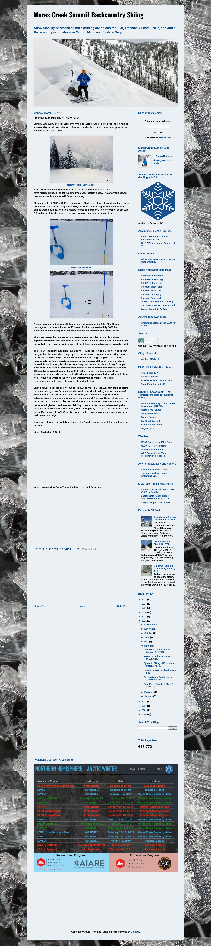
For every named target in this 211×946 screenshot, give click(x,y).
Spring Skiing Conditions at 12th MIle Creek (158, 678)
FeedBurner (164, 137)
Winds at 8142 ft (149, 376)
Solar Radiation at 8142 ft (154, 384)
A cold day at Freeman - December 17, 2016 (165, 518)
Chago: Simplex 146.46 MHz (155, 502)
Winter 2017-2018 (150, 359)
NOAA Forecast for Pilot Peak (156, 442)
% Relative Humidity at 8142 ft (156, 380)
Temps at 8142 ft (149, 373)
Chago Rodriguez (165, 156)
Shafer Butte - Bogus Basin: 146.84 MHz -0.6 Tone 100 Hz (156, 497)
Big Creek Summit (150, 421)
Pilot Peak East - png (152, 279)
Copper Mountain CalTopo (154, 309)
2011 (144, 701)
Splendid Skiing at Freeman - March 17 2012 (159, 664)
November (150, 628)
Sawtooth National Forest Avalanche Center (154, 474)
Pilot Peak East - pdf (151, 283)
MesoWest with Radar (152, 449)
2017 (144, 603)
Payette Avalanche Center (154, 469)
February (149, 692)
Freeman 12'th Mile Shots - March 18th (157, 657)
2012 (144, 621)
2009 (144, 710)
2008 (144, 714)
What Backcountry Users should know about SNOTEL (158, 404)
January (148, 696)
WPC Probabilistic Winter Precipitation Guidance (154, 454)
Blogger (135, 932)
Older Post (122, 606)
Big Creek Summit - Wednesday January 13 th (164, 569)
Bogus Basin (148, 428)
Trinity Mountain (149, 413)
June (147, 637)
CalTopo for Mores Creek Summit (158, 305)
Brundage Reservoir (151, 424)
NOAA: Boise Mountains (153, 446)
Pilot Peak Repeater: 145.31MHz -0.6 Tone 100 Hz (157, 490)
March (147, 646)
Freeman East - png (151, 294)
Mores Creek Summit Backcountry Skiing (88, 14)
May (146, 641)
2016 (144, 608)
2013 (144, 616)
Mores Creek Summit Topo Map (157, 301)
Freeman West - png (151, 287)
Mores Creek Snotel (151, 409)
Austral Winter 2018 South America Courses (154, 238)
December (150, 624)
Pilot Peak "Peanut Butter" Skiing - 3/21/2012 (157, 650)
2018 (144, 599)
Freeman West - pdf (151, 290)
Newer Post (40, 606)
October (148, 633)
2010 (144, 706)
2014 (144, 612)
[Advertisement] (81, 578)
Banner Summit (149, 417)
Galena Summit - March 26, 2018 (162, 542)
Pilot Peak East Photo (152, 275)
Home (82, 606)
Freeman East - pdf (151, 298)
